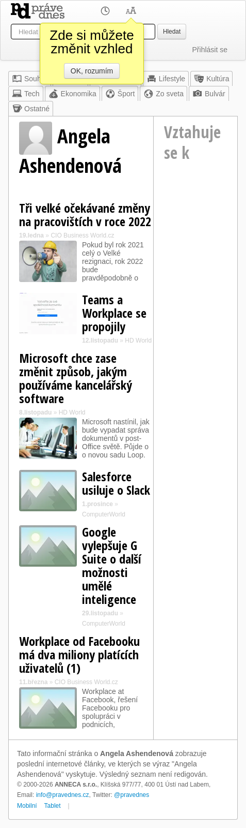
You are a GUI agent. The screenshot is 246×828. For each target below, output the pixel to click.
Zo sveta (163, 93)
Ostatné (31, 108)
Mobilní (27, 805)
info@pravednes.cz (62, 795)
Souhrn (29, 78)
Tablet (52, 805)
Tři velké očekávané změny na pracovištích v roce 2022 (85, 214)
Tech (26, 93)
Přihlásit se (209, 50)
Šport (120, 93)
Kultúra (211, 78)
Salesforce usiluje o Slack (116, 483)
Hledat (172, 31)
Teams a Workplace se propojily (114, 313)
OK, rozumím (92, 71)
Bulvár (208, 93)
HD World (138, 340)
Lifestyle (165, 78)
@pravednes (131, 795)
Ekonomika (72, 93)
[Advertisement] (195, 227)
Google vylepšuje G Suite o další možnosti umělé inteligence (111, 565)
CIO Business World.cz (82, 235)
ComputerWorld (103, 514)
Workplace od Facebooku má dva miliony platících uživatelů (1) (79, 654)
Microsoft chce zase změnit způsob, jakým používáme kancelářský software (75, 378)
